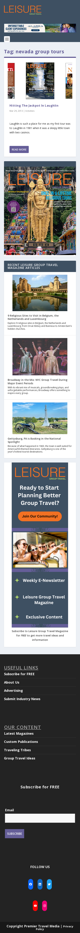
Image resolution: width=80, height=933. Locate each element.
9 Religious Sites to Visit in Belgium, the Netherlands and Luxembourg (33, 317)
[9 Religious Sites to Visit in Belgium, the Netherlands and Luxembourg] (39, 293)
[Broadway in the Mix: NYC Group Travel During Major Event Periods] (39, 357)
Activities (29, 110)
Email (9, 810)
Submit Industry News (22, 699)
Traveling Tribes (17, 750)
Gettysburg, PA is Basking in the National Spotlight (34, 440)
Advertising (13, 690)
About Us (11, 682)
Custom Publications (21, 741)
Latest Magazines (19, 733)
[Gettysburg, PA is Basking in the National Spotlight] (39, 418)
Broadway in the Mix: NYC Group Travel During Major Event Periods (37, 381)
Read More (19, 149)
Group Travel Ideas (19, 758)
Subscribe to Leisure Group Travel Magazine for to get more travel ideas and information (40, 635)
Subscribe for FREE (19, 674)
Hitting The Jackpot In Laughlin (34, 106)
